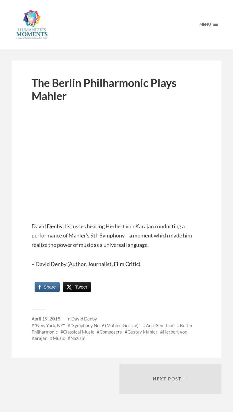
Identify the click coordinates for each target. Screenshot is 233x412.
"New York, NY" (49, 325)
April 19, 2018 (46, 318)
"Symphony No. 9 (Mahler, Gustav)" (105, 325)
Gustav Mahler (142, 331)
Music (59, 338)
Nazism (77, 338)
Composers (111, 331)
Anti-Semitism (160, 325)
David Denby (84, 318)
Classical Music (78, 331)
